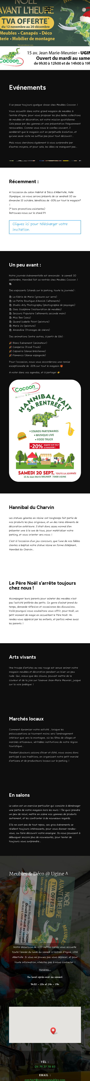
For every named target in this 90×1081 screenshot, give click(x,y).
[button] (54, 1030)
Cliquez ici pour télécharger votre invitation (40, 227)
